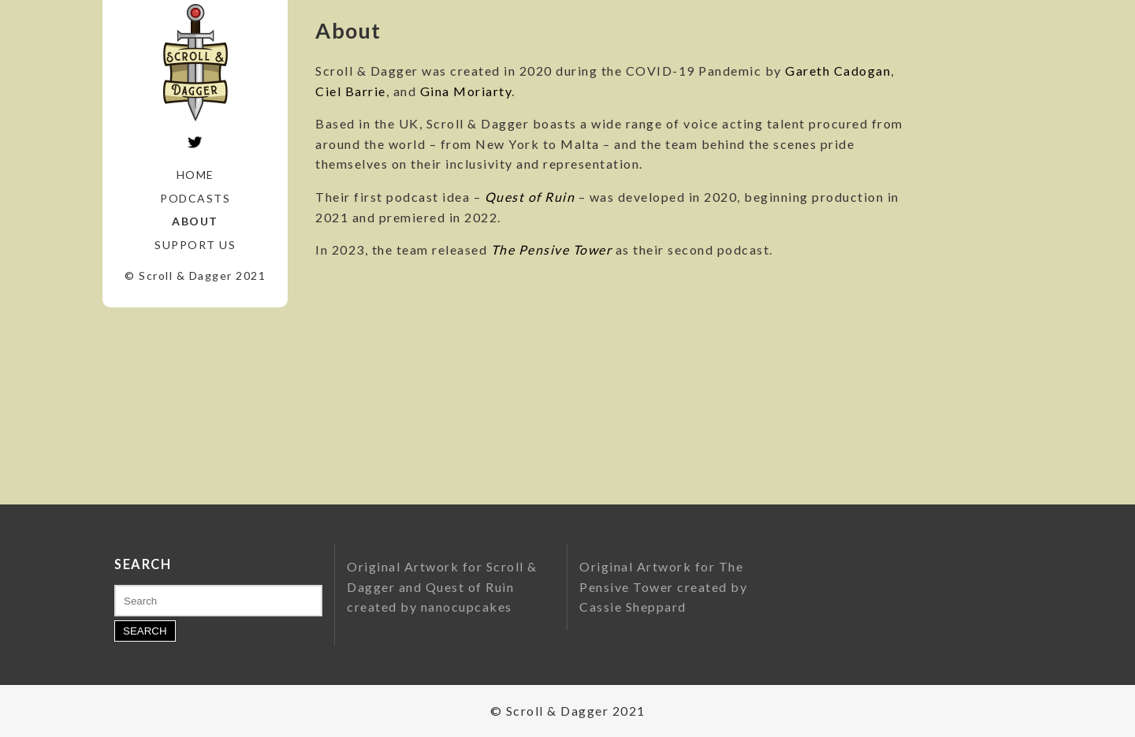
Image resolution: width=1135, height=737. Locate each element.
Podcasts (195, 198)
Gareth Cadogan (838, 70)
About (195, 221)
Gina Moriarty (466, 91)
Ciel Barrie (350, 91)
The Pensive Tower (551, 249)
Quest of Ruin (530, 196)
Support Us (195, 244)
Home (195, 174)
